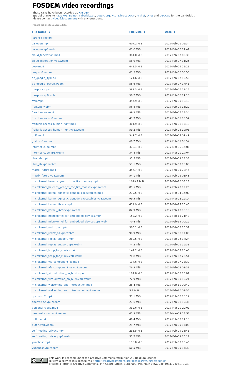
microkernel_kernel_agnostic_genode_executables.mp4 (67, 192)
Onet (150, 15)
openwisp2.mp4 (42, 296)
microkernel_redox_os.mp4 (49, 227)
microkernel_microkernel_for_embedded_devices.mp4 (66, 215)
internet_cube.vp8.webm (48, 152)
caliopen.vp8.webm (44, 49)
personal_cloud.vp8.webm (49, 313)
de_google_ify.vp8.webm (48, 83)
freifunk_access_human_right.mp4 (54, 123)
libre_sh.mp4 (40, 158)
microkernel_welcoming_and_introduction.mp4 (62, 284)
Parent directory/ (43, 37)
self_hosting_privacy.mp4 (48, 330)
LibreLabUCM (126, 15)
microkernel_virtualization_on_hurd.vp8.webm (61, 278)
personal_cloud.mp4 (45, 307)
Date (168, 31)
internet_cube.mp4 (44, 146)
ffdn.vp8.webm (41, 106)
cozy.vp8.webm (42, 72)
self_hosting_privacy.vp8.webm (52, 336)
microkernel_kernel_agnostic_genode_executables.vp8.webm (71, 198)
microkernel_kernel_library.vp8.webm (56, 210)
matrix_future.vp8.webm (48, 175)
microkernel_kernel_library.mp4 (52, 204)
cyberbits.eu (87, 15)
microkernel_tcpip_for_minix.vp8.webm (57, 256)
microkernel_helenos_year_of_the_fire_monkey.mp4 (65, 181)
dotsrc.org (103, 15)
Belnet (73, 15)
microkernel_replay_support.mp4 (53, 238)
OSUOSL (165, 15)
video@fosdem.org (64, 18)
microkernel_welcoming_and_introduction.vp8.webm (66, 290)
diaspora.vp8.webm (44, 95)
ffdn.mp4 (38, 100)
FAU (113, 15)
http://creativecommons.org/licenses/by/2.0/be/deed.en (130, 360)
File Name (39, 31)
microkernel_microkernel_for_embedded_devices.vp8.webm (70, 221)
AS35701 (61, 15)
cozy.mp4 (38, 66)
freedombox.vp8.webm (47, 118)
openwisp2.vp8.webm (46, 301)
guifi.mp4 (38, 135)
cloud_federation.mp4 (46, 55)
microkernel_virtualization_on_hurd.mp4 (58, 273)
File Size (135, 31)
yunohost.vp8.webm (45, 347)
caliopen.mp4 (40, 43)
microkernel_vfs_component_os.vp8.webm (59, 267)
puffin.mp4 (39, 319)
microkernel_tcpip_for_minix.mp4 (53, 250)
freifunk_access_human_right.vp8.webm (58, 129)
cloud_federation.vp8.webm (50, 60)
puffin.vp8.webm (43, 324)
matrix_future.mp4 (44, 169)
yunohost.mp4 (41, 342)
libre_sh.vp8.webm (44, 164)
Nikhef (141, 15)
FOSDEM (84, 12)
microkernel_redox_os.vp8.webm (53, 233)
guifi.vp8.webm (42, 141)
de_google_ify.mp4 (44, 78)
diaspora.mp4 (41, 89)
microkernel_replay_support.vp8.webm (57, 244)
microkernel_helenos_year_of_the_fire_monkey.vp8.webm (69, 187)
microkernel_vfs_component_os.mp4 (55, 261)
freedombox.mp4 (43, 112)
